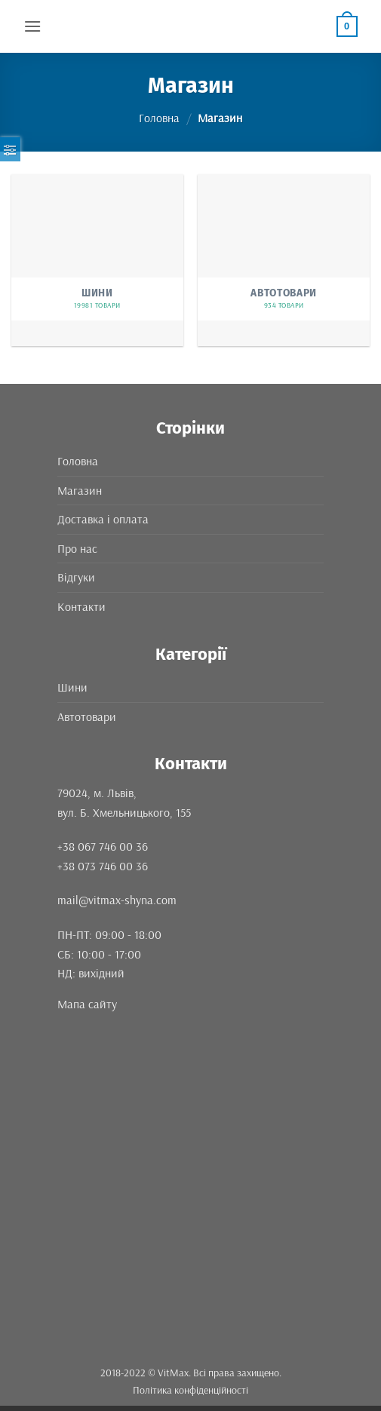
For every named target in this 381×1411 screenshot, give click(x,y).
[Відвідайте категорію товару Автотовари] (284, 260)
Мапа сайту (87, 1003)
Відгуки (76, 576)
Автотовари (86, 716)
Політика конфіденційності (190, 1390)
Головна (159, 117)
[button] (32, 26)
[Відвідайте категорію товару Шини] (97, 260)
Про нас (77, 548)
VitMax (173, 1372)
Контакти (81, 606)
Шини (72, 687)
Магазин (79, 490)
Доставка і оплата (103, 518)
